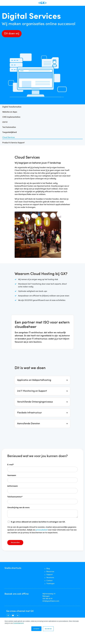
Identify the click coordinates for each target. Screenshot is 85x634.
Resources (50, 571)
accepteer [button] (36, 628)
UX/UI (5, 122)
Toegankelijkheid (9, 132)
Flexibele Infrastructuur (29, 421)
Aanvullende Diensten (28, 432)
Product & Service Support (13, 143)
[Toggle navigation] (4, 3)
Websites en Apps (9, 112)
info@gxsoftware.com (50, 601)
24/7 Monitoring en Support (32, 399)
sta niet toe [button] (48, 628)
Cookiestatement (18, 623)
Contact (49, 580)
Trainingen (50, 583)
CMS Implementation (11, 117)
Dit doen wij (11, 33)
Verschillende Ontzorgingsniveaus (35, 410)
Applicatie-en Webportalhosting (34, 389)
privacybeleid (42, 530)
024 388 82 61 (47, 598)
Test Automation (9, 127)
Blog (48, 568)
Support (49, 574)
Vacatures (50, 577)
